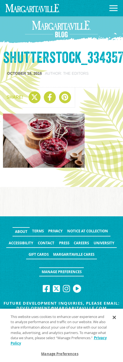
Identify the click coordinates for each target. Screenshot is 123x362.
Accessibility (21, 243)
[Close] (114, 319)
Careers (81, 243)
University (104, 243)
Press (64, 243)
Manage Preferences (62, 271)
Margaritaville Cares (73, 254)
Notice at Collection (87, 231)
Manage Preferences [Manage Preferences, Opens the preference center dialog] (59, 355)
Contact (46, 243)
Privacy (55, 231)
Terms (38, 231)
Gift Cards (39, 254)
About (21, 231)
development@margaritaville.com (61, 308)
